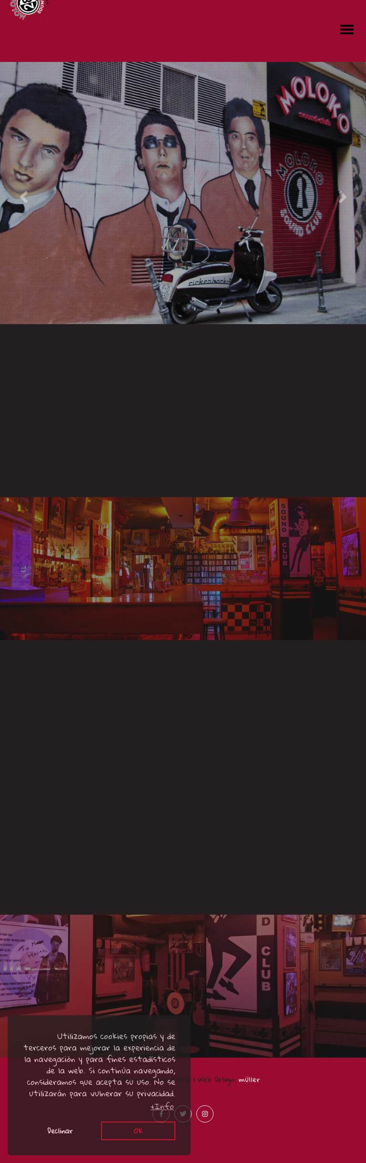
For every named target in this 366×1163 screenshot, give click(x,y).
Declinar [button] (60, 1130)
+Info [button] (162, 1106)
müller (249, 1079)
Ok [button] (138, 1130)
